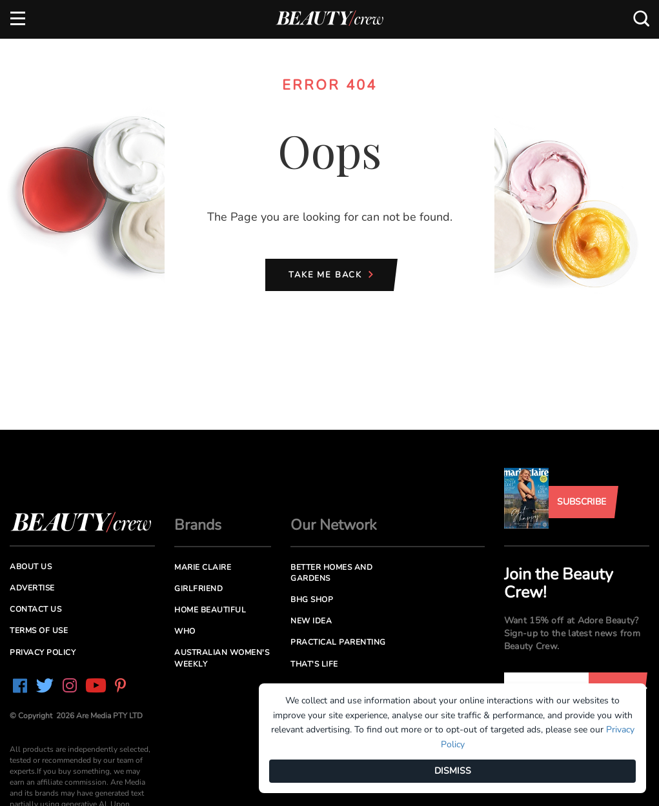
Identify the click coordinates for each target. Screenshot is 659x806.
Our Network (333, 525)
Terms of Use (39, 630)
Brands (197, 525)
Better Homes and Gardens (331, 572)
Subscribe (581, 502)
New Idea (311, 621)
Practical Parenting (338, 642)
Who (185, 631)
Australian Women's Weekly (221, 658)
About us (31, 566)
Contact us (35, 609)
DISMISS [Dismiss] (452, 771)
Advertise (32, 588)
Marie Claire (202, 567)
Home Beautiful (210, 610)
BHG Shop (311, 599)
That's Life (314, 664)
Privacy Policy (43, 652)
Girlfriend (198, 588)
